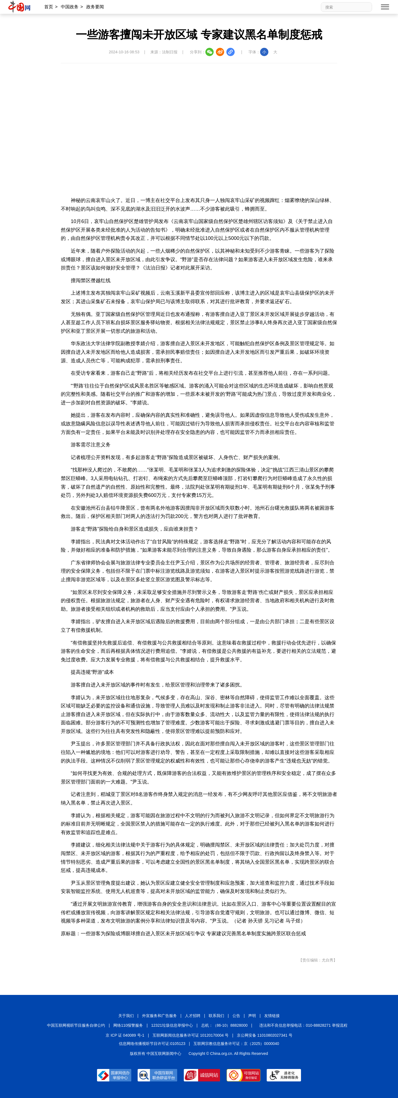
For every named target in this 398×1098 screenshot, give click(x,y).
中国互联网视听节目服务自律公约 (76, 1025)
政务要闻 (95, 6)
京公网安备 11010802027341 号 (264, 1035)
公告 (236, 1015)
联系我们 (216, 1015)
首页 (48, 6)
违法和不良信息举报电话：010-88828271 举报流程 (303, 1025)
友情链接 (272, 1015)
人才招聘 (192, 1015)
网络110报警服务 (128, 1025)
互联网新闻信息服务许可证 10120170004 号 (191, 1035)
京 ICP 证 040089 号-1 (125, 1035)
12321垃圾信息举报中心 (172, 1025)
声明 (252, 1015)
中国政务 (69, 6)
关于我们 (126, 1015)
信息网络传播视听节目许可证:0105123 (152, 1043)
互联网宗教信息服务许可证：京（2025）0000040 (236, 1043)
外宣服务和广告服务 (159, 1015)
